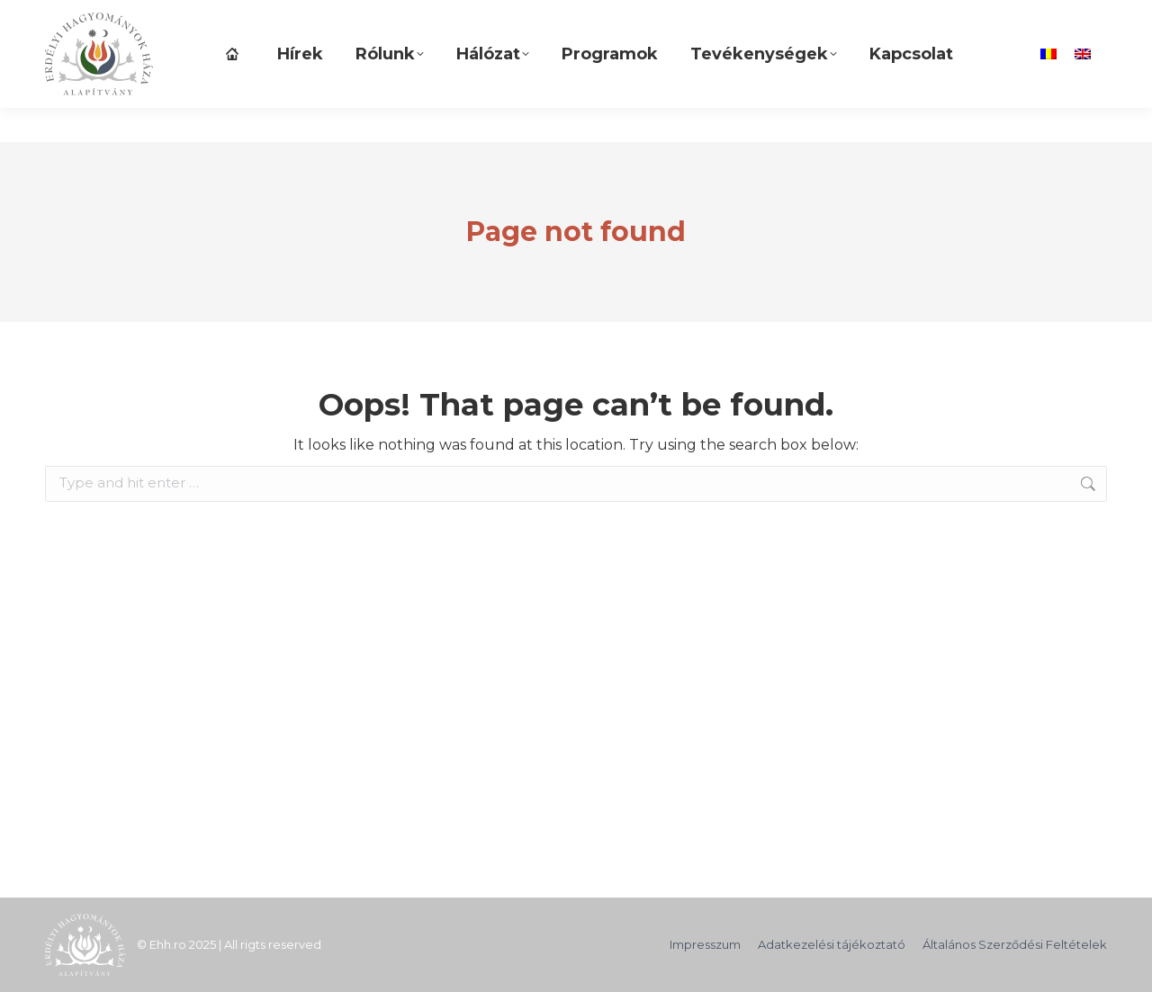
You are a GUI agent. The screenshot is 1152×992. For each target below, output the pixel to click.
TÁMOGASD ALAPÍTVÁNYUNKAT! (155, 17)
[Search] (892, 17)
